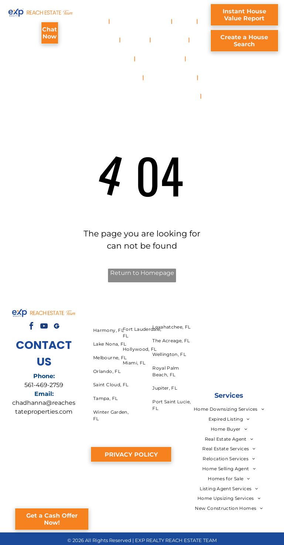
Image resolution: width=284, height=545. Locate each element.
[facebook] (31, 326)
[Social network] (56, 326)
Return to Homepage (142, 272)
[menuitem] (99, 21)
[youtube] (44, 326)
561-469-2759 (43, 384)
